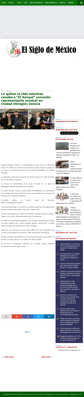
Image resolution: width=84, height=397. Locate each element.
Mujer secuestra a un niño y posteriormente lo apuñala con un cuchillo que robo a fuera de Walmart (70, 321)
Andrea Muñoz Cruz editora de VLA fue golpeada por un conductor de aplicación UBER (70, 247)
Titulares (9, 91)
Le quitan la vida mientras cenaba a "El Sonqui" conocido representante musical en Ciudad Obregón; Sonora (26, 99)
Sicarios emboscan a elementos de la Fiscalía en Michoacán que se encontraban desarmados (69, 312)
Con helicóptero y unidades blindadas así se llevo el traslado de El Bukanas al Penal (70, 257)
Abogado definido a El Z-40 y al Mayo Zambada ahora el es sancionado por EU (70, 338)
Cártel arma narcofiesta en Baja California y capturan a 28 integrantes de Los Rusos (70, 330)
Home (3, 91)
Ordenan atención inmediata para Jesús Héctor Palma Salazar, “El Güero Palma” (70, 265)
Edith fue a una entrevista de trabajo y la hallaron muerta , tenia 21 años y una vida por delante (70, 274)
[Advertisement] (42, 15)
